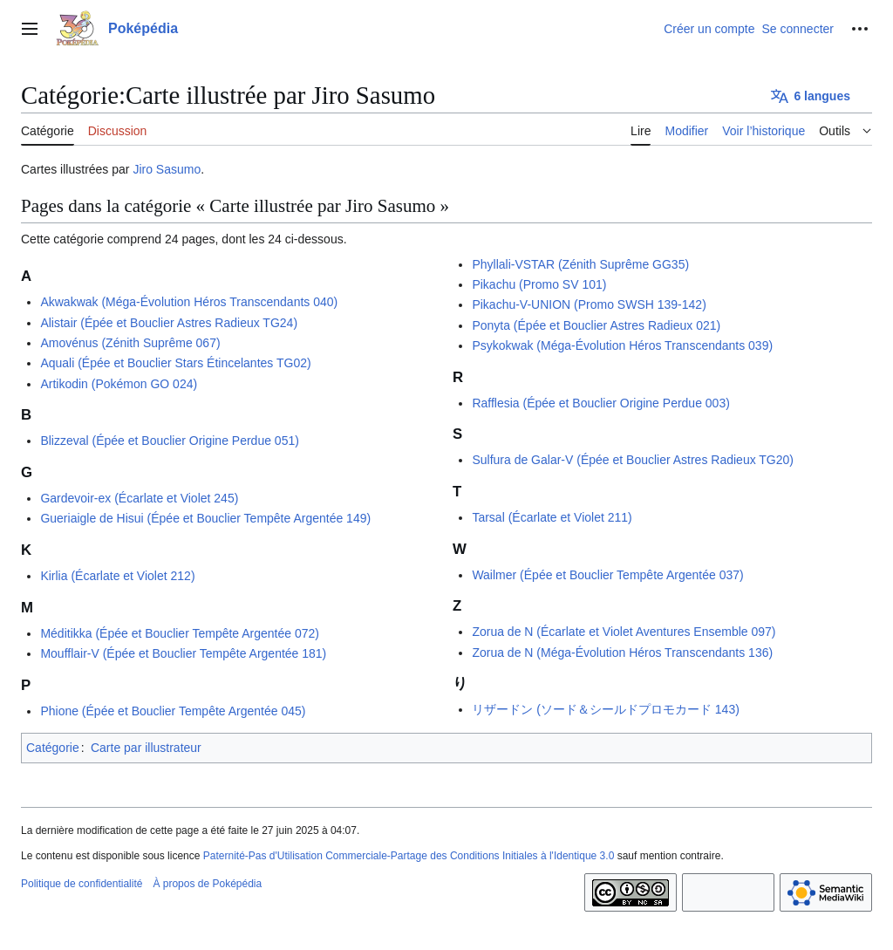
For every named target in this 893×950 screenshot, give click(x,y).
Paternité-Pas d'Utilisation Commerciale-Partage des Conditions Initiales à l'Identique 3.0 (409, 856)
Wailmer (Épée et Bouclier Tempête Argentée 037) (607, 575)
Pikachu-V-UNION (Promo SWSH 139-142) (589, 304)
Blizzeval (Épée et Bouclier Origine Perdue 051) (169, 441)
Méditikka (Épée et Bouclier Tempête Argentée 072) (179, 633)
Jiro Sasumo (167, 169)
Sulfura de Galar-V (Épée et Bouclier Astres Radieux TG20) (633, 460)
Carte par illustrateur (146, 748)
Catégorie (52, 748)
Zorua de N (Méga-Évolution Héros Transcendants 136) (622, 653)
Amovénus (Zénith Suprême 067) (130, 343)
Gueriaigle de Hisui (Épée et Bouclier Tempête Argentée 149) (205, 518)
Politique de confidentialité (81, 884)
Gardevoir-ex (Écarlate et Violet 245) (139, 498)
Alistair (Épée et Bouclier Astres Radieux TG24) (168, 323)
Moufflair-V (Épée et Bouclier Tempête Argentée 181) (183, 653)
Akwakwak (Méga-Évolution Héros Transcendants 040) (188, 302)
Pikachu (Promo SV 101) (539, 284)
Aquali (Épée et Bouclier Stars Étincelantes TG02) (175, 363)
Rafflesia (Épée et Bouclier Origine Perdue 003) (600, 403)
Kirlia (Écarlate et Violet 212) (117, 576)
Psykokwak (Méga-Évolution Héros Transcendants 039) (622, 345)
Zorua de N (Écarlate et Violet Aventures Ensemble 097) (623, 632)
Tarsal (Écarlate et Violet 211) (551, 517)
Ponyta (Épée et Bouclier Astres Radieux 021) (596, 325)
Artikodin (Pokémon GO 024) (118, 384)
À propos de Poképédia (207, 884)
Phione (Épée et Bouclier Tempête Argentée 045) (172, 711)
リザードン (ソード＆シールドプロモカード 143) (605, 709)
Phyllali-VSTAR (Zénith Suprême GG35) (580, 264)
